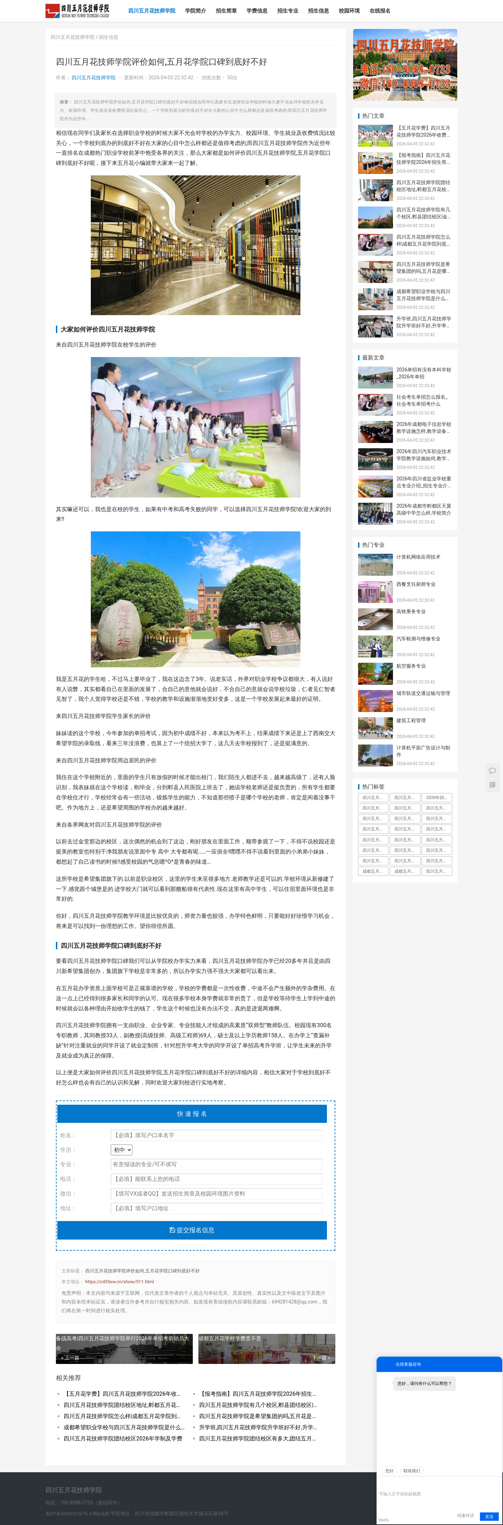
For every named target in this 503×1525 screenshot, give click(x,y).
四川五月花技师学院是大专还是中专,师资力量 (407, 818)
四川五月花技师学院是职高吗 (407, 850)
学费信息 (257, 11)
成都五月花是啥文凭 (375, 871)
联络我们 (411, 1470)
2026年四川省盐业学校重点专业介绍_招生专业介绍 (423, 485)
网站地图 (101, 1513)
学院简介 (195, 11)
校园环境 (349, 11)
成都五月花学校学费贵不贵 (229, 1338)
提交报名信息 (192, 1230)
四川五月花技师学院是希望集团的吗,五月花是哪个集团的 (260, 1416)
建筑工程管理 (411, 720)
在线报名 (380, 11)
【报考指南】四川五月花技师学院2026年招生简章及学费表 (260, 1393)
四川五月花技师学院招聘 (439, 829)
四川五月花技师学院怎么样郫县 (375, 860)
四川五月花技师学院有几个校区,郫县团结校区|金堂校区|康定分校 (260, 1405)
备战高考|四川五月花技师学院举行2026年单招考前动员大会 (122, 1343)
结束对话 (465, 1515)
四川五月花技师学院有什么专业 (439, 850)
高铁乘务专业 (411, 611)
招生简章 (226, 11)
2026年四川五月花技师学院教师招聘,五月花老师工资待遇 (439, 797)
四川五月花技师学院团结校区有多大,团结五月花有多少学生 (260, 1438)
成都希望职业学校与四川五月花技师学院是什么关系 (124, 1427)
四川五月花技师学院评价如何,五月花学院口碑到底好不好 (142, 1270)
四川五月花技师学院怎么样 (407, 808)
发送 (489, 1516)
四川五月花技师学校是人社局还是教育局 (375, 850)
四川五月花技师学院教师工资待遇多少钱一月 (407, 839)
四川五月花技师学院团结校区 (375, 839)
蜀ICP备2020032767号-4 (69, 1513)
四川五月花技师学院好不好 (439, 808)
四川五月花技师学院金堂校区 (407, 829)
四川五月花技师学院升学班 (439, 839)
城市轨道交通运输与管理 (423, 693)
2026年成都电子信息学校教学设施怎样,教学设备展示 (423, 431)
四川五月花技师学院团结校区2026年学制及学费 (123, 1438)
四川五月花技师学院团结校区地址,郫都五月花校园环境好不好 (124, 1405)
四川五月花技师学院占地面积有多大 (407, 797)
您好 (389, 1470)
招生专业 (287, 11)
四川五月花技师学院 (151, 11)
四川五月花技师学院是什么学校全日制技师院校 (439, 871)
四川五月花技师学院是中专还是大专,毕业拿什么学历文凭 (375, 797)
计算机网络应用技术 (418, 557)
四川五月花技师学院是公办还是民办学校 (407, 860)
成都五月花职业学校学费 (407, 871)
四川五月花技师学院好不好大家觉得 (439, 860)
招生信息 (318, 11)
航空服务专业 (411, 666)
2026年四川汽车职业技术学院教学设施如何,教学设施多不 (423, 458)
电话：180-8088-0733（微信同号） (83, 1502)
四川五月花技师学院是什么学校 (375, 818)
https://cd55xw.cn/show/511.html (119, 1281)
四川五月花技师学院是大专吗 (439, 818)
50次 (232, 77)
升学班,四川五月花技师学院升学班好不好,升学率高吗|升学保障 (260, 1427)
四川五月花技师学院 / (75, 37)
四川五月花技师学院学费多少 (375, 808)
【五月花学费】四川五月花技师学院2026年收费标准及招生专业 (124, 1393)
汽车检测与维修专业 (418, 638)
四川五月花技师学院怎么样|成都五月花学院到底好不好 (124, 1416)
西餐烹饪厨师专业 (416, 584)
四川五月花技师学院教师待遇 (375, 829)
